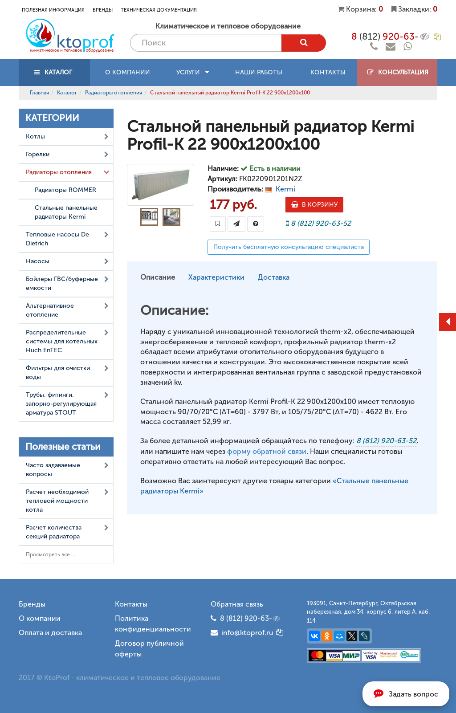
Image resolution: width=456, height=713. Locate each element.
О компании (127, 72)
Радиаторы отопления (113, 93)
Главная (39, 93)
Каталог (67, 93)
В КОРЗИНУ (314, 204)
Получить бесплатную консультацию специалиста (288, 247)
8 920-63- (391, 36)
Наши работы (258, 72)
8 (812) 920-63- (250, 618)
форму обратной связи (266, 451)
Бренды (103, 10)
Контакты (328, 72)
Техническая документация (159, 10)
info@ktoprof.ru (242, 632)
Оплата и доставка (50, 632)
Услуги (192, 72)
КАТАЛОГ (54, 72)
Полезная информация (53, 10)
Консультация (397, 72)
